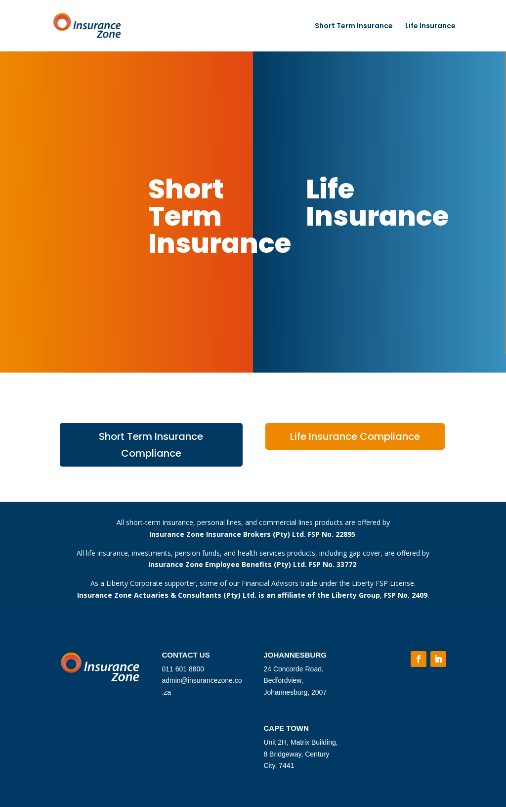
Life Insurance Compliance (355, 436)
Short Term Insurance (354, 26)
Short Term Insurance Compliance (151, 444)
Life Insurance (430, 26)
